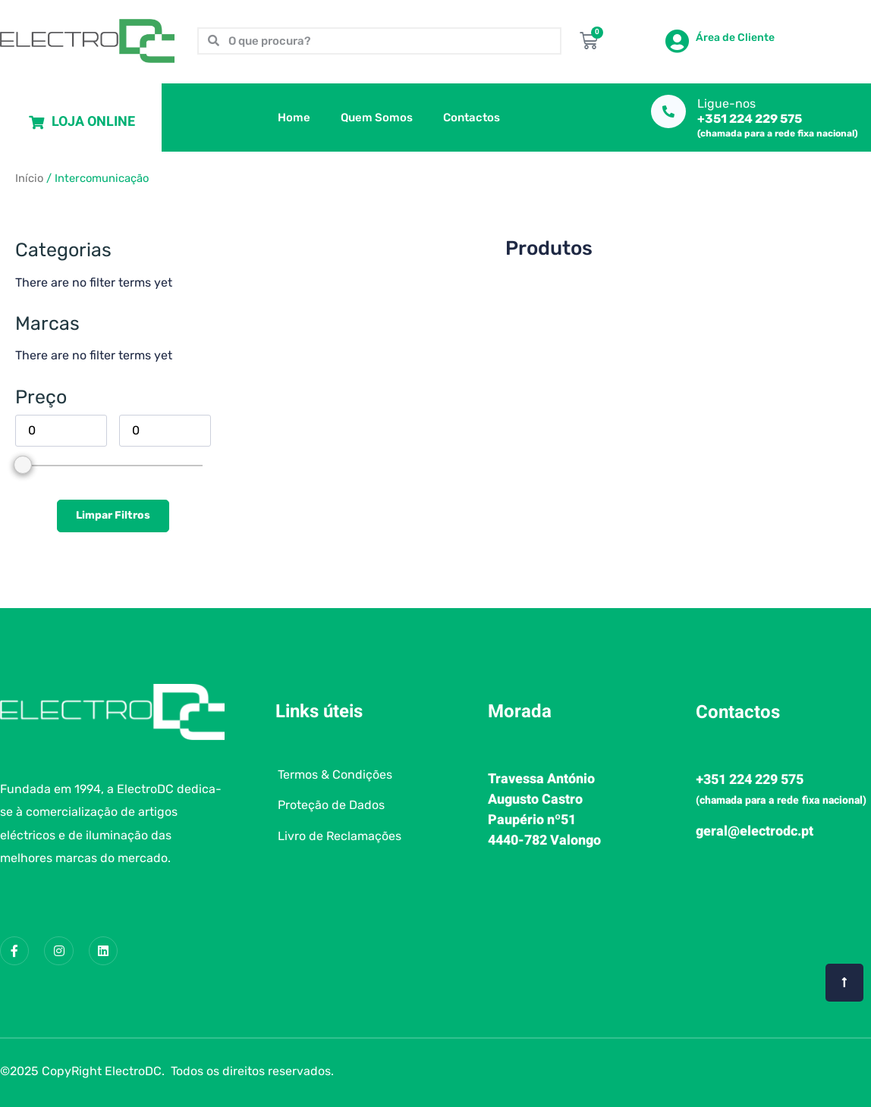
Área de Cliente (735, 37)
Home (294, 117)
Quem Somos (377, 117)
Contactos (471, 117)
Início (29, 178)
